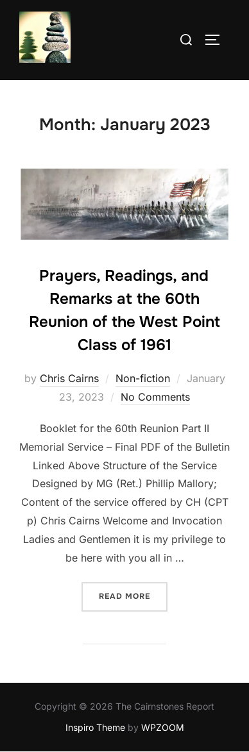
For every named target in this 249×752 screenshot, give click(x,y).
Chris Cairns (69, 378)
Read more (133, 595)
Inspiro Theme (95, 727)
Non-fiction (143, 378)
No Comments (155, 396)
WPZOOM (162, 727)
